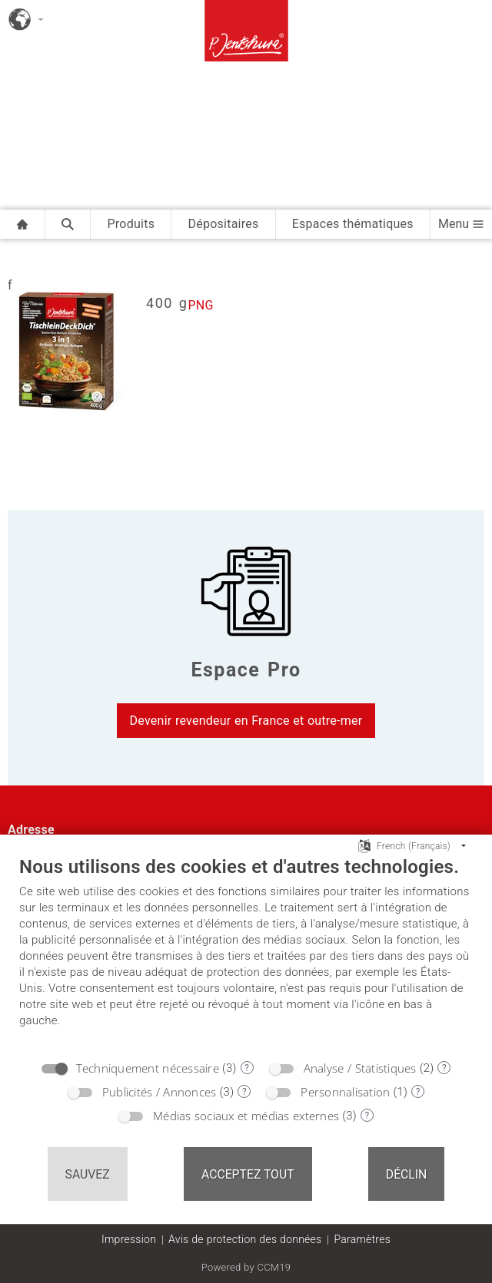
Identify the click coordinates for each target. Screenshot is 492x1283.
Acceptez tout (247, 1174)
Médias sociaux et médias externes (246, 1115)
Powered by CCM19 (246, 1267)
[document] (246, 953)
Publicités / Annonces (159, 1091)
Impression (128, 1239)
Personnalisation (345, 1091)
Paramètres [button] (362, 1239)
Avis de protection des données (244, 1239)
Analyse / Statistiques (360, 1068)
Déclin (406, 1174)
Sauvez (87, 1174)
